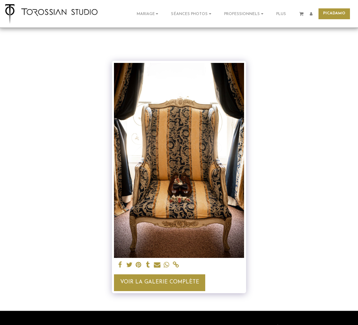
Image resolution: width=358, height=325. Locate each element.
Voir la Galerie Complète (159, 282)
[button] (148, 14)
